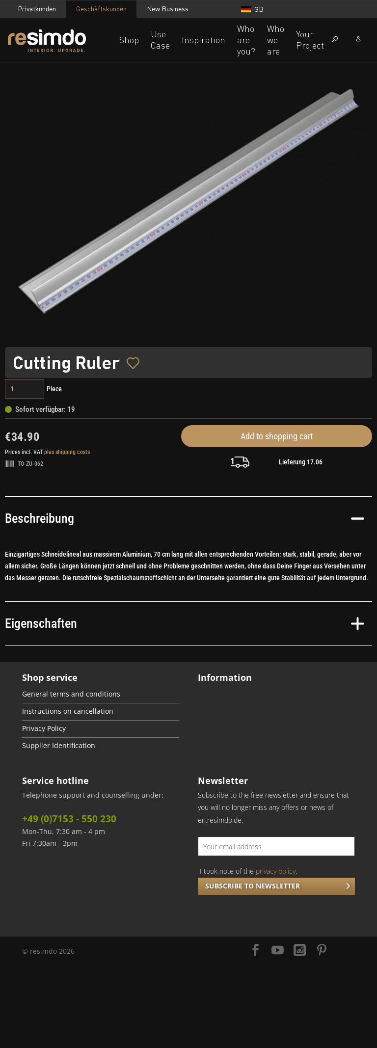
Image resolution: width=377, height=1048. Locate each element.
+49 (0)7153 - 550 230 (69, 818)
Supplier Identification (58, 745)
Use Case (160, 39)
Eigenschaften (184, 623)
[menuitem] (100, 694)
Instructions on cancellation (67, 711)
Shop (129, 39)
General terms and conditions (71, 694)
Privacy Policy (44, 728)
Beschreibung (184, 518)
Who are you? (246, 39)
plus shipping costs (67, 452)
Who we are (275, 39)
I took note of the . (248, 871)
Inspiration (203, 39)
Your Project (310, 39)
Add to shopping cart (277, 436)
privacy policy (276, 871)
